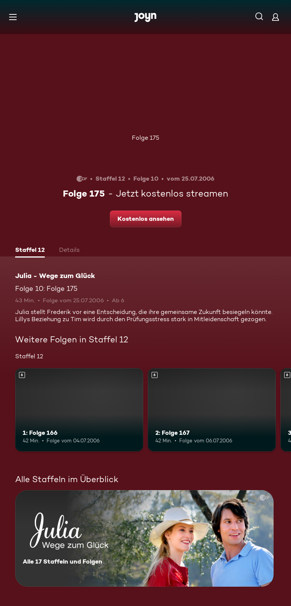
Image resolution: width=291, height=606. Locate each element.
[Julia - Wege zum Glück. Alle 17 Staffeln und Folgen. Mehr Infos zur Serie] (144, 538)
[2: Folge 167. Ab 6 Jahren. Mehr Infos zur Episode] (212, 409)
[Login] (275, 16)
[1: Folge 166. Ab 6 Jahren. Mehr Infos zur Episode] (79, 409)
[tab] (30, 251)
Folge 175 (145, 137)
